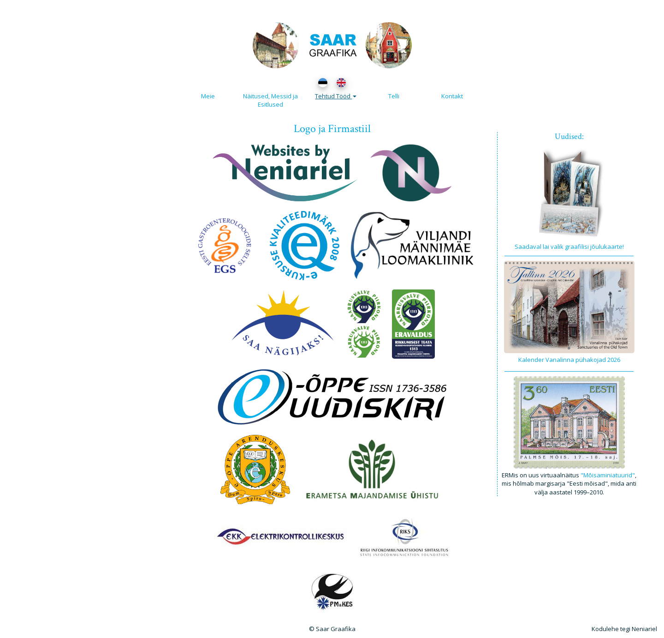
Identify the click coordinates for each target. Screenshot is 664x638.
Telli (393, 96)
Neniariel (644, 629)
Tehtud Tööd (335, 96)
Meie (208, 96)
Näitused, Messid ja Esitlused (270, 100)
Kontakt (452, 96)
